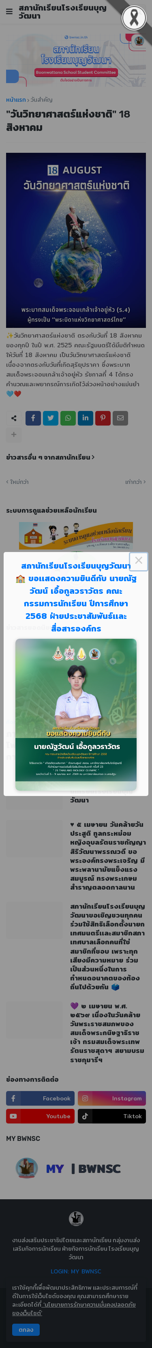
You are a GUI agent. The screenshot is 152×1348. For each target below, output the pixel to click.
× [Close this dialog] (138, 561)
